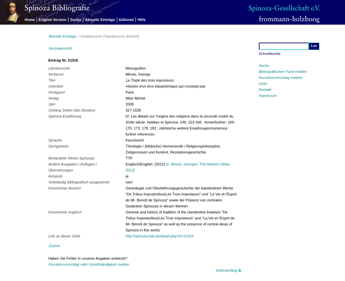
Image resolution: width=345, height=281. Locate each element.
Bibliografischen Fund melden (283, 72)
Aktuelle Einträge (100, 20)
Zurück (54, 246)
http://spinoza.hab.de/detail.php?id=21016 (159, 236)
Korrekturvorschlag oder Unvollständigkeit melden (89, 264)
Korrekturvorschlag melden (280, 78)
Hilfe (142, 20)
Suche (75, 20)
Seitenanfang (229, 270)
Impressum (268, 96)
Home (30, 20)
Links (263, 84)
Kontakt (265, 90)
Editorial (126, 20)
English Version (53, 20)
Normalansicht (60, 48)
